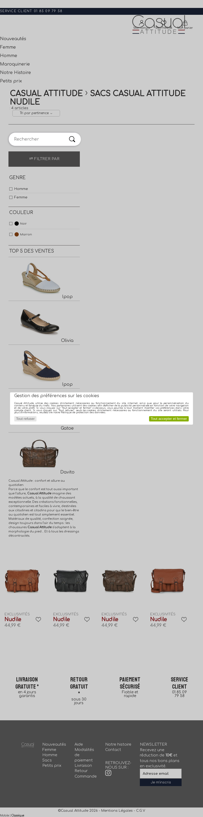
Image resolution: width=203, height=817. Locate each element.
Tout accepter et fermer (169, 419)
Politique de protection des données (83, 412)
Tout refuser (25, 419)
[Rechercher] (72, 139)
